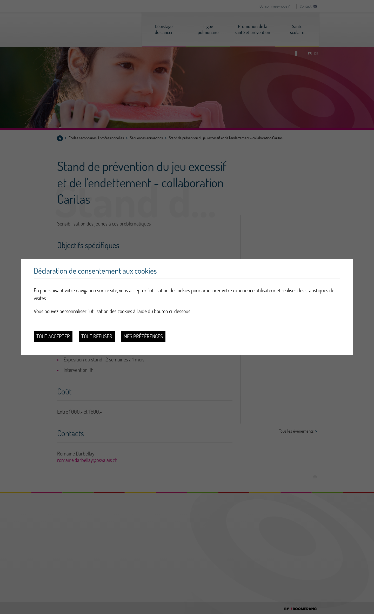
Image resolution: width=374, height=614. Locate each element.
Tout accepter (53, 336)
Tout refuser (96, 336)
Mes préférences (143, 336)
